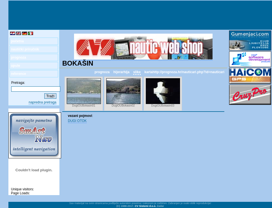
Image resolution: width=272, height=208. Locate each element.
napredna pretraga (42, 102)
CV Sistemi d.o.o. (145, 206)
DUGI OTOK (77, 121)
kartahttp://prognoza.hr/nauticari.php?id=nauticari (184, 72)
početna (17, 41)
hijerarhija (121, 72)
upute (15, 66)
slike (137, 72)
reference (18, 74)
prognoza (18, 57)
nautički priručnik (25, 49)
